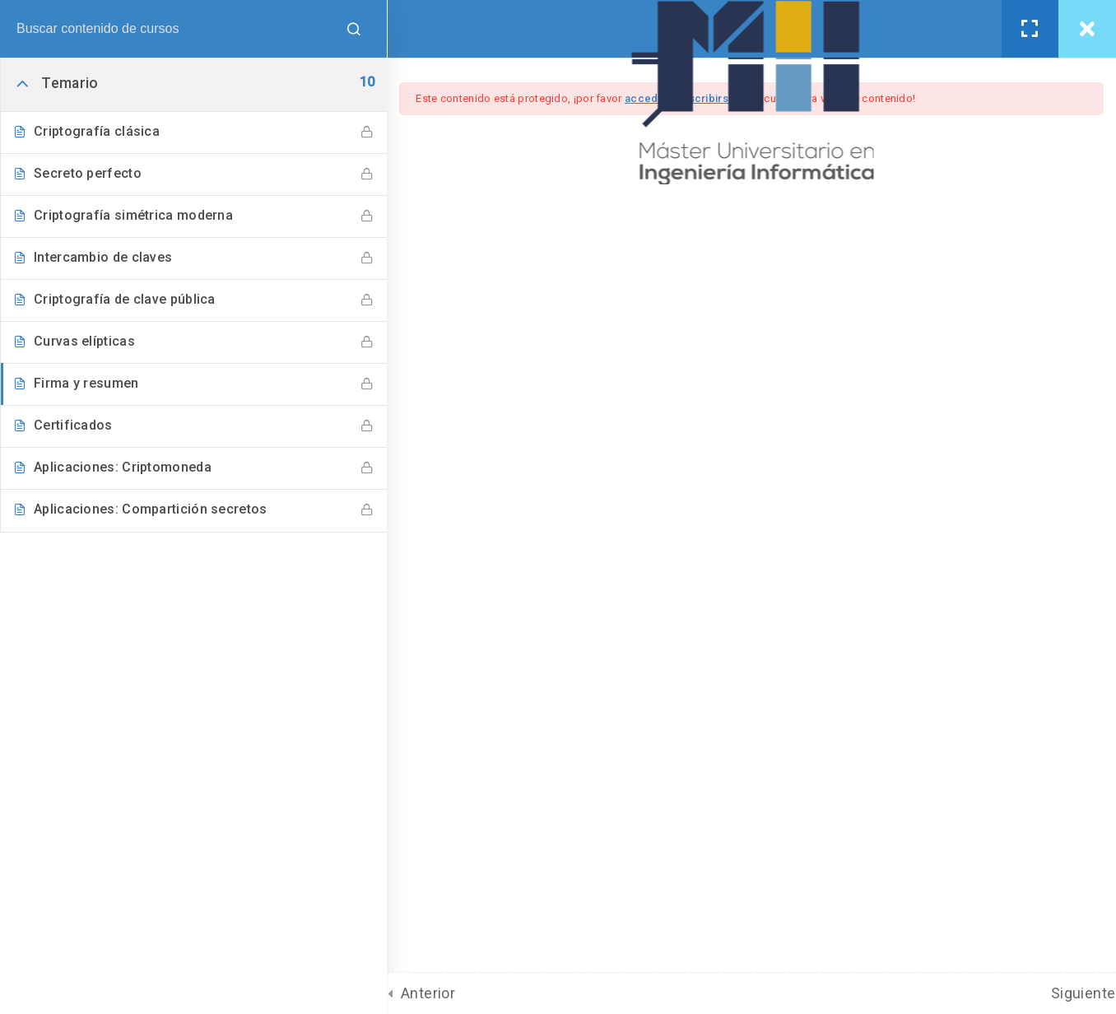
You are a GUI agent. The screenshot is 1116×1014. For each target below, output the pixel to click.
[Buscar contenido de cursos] (358, 29)
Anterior (431, 993)
